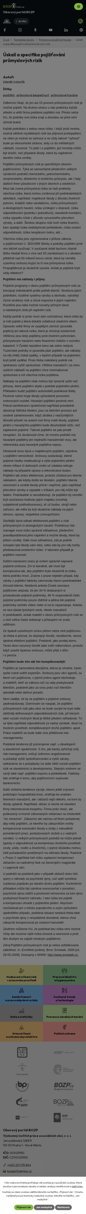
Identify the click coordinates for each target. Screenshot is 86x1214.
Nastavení (63, 1207)
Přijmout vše (24, 1207)
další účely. (77, 1186)
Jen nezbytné (44, 1207)
